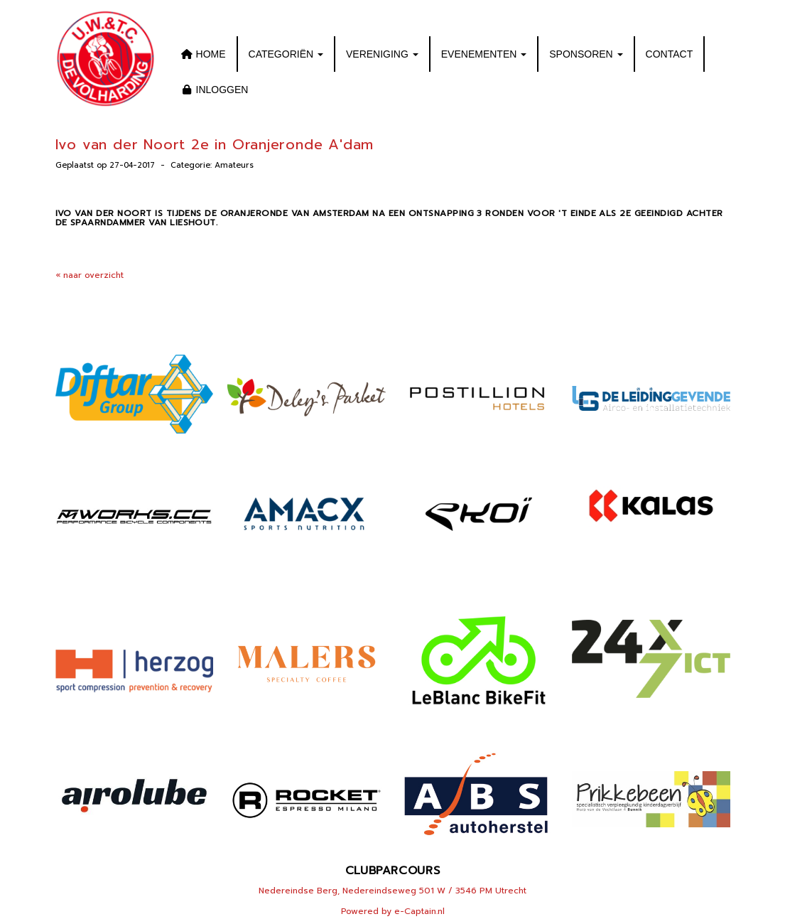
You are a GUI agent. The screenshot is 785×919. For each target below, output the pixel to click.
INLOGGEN (214, 89)
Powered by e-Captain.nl (393, 911)
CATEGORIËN (286, 54)
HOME (202, 54)
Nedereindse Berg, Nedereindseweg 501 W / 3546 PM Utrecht (392, 890)
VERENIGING (382, 54)
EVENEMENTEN (483, 54)
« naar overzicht (89, 275)
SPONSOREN (585, 54)
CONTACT (669, 54)
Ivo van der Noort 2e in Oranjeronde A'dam (214, 144)
